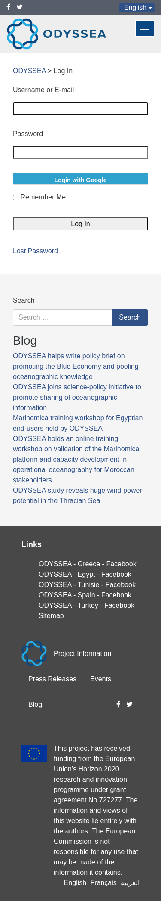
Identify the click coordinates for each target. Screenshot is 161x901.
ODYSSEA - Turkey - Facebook (86, 605)
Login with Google (80, 180)
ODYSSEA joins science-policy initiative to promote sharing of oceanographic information (77, 397)
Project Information (82, 653)
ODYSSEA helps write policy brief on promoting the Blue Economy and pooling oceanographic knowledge (76, 366)
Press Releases (52, 679)
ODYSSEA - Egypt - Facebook (85, 574)
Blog (35, 704)
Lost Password (35, 251)
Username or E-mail (43, 89)
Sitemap (51, 615)
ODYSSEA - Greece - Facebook (88, 564)
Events (100, 679)
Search (24, 300)
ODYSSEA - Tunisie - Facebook (87, 584)
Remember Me (43, 197)
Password (28, 133)
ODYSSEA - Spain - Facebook (85, 595)
